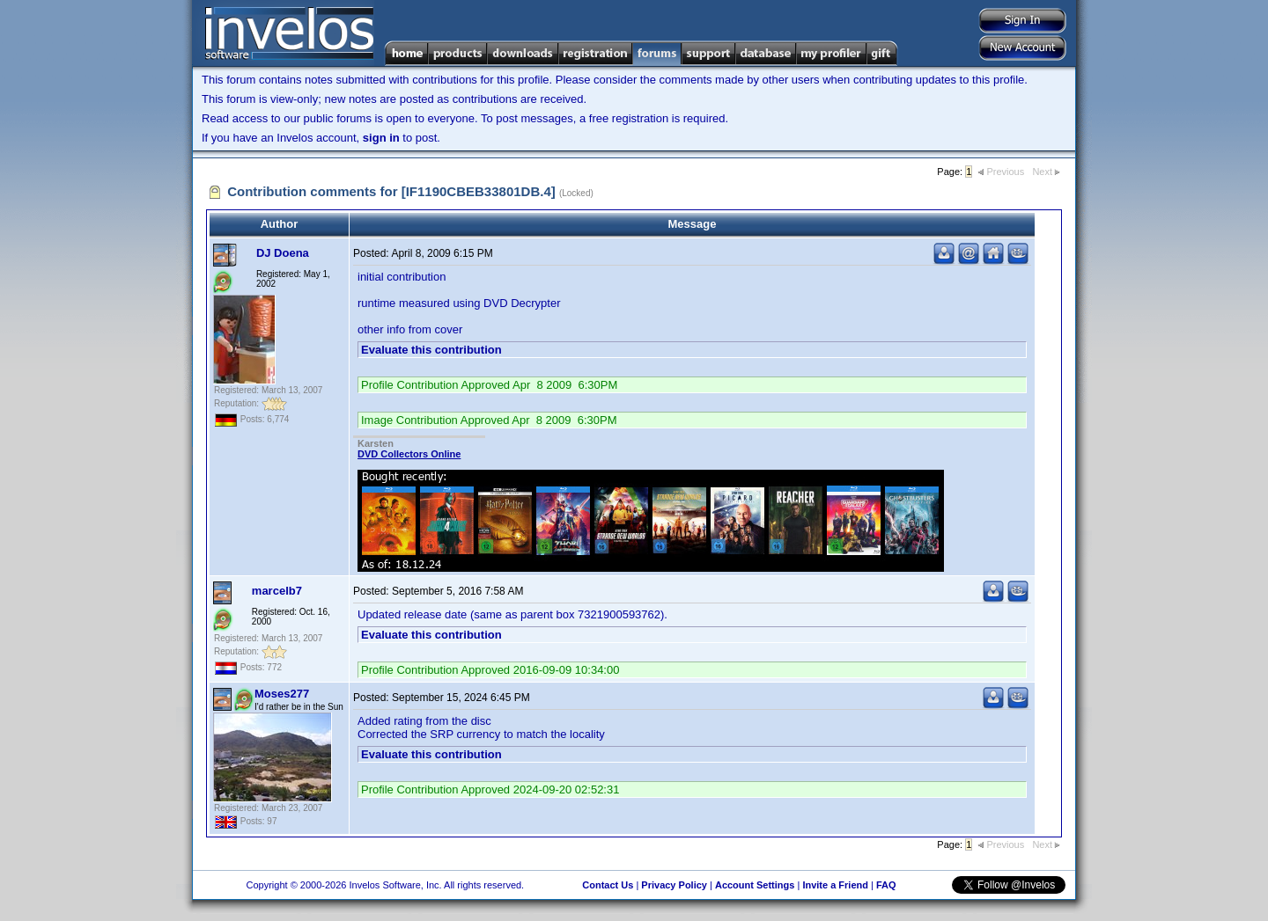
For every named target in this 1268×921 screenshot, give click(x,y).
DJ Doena (282, 252)
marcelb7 (277, 590)
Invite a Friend (835, 885)
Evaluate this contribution (431, 349)
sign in (381, 137)
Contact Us (607, 885)
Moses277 (281, 693)
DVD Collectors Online (409, 454)
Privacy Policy (674, 885)
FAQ (886, 885)
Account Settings (754, 885)
